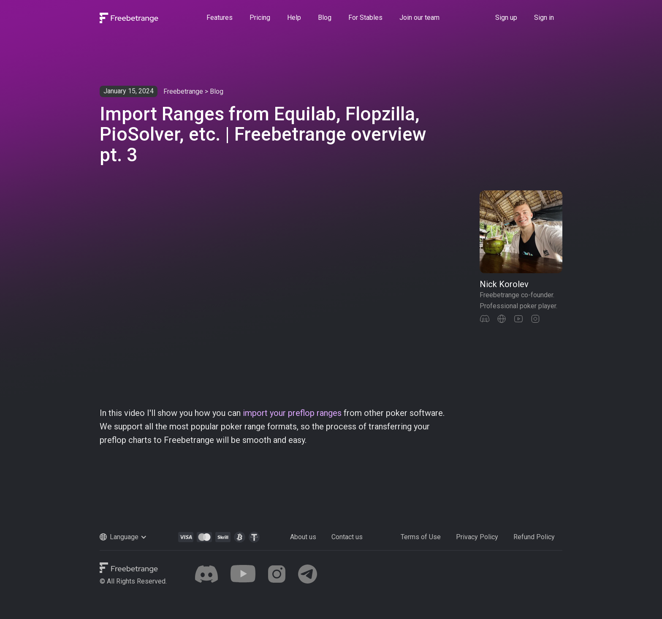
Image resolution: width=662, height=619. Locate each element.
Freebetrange (183, 91)
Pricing (260, 18)
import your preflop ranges (292, 413)
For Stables (365, 18)
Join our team (419, 18)
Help (294, 18)
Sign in (544, 18)
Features (219, 18)
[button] (132, 537)
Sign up (506, 18)
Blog (324, 18)
